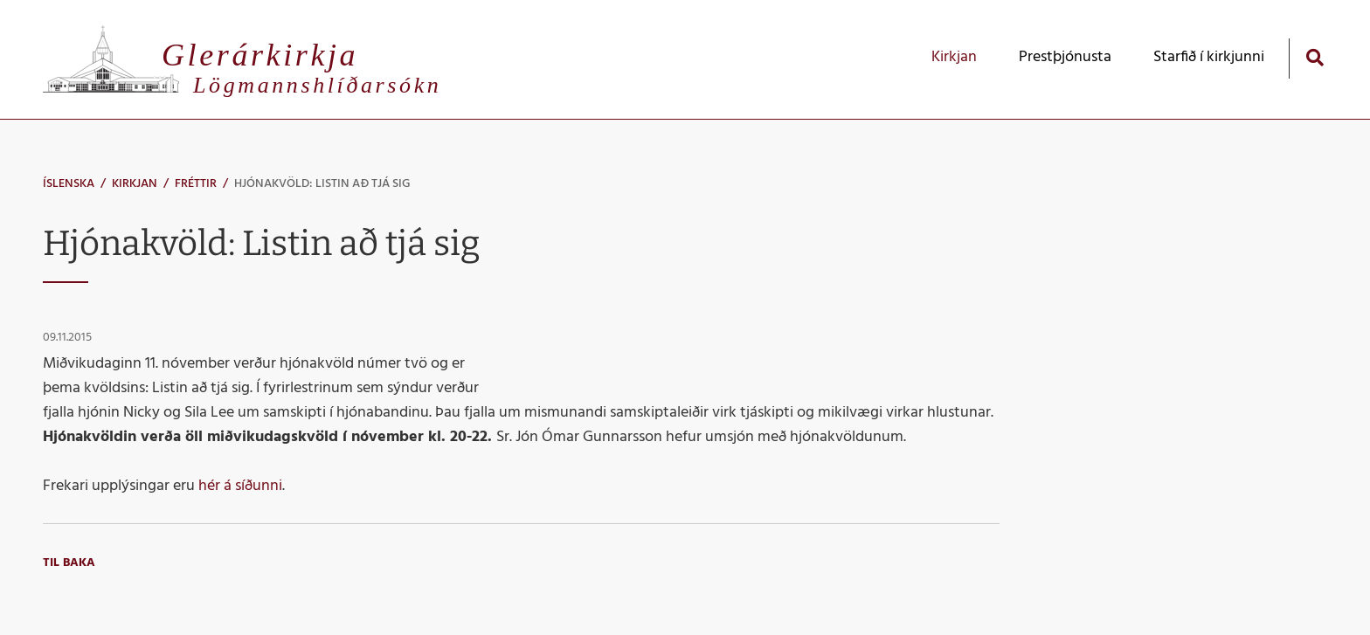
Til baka (69, 563)
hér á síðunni (240, 486)
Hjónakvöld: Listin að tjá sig (322, 184)
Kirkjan (134, 184)
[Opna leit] (1314, 57)
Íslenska (68, 184)
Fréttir (196, 184)
